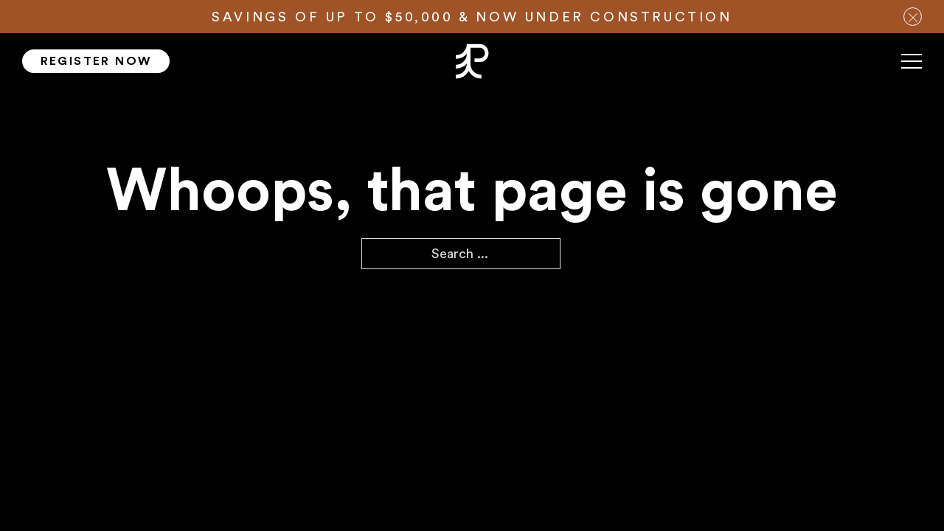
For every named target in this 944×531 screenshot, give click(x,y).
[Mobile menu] (911, 67)
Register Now (96, 61)
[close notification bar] (912, 16)
